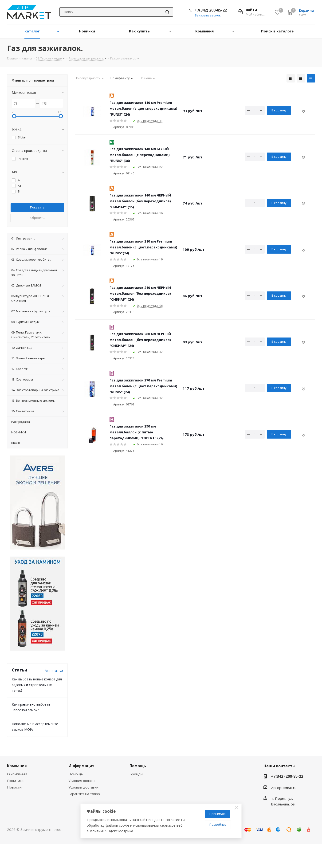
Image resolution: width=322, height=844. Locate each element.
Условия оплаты (81, 780)
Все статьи (53, 670)
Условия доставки (83, 787)
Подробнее (218, 824)
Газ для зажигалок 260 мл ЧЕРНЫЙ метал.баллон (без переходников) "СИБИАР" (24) (140, 340)
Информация (81, 765)
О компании (17, 774)
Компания (17, 765)
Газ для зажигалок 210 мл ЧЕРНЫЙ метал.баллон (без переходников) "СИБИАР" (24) (140, 293)
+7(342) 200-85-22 (211, 10)
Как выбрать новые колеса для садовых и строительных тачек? (37, 685)
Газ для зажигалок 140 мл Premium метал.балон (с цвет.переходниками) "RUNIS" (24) (143, 108)
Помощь (75, 774)
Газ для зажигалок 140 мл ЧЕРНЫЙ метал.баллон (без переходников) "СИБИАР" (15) (140, 201)
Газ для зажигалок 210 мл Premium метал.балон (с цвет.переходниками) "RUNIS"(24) (143, 247)
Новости (14, 787)
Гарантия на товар (84, 793)
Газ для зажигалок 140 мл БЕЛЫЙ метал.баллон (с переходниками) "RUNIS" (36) (140, 155)
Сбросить (37, 218)
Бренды (136, 774)
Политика (15, 780)
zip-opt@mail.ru (283, 787)
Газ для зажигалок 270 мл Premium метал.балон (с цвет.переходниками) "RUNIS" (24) (143, 386)
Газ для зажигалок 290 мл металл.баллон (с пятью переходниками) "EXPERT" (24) (137, 432)
